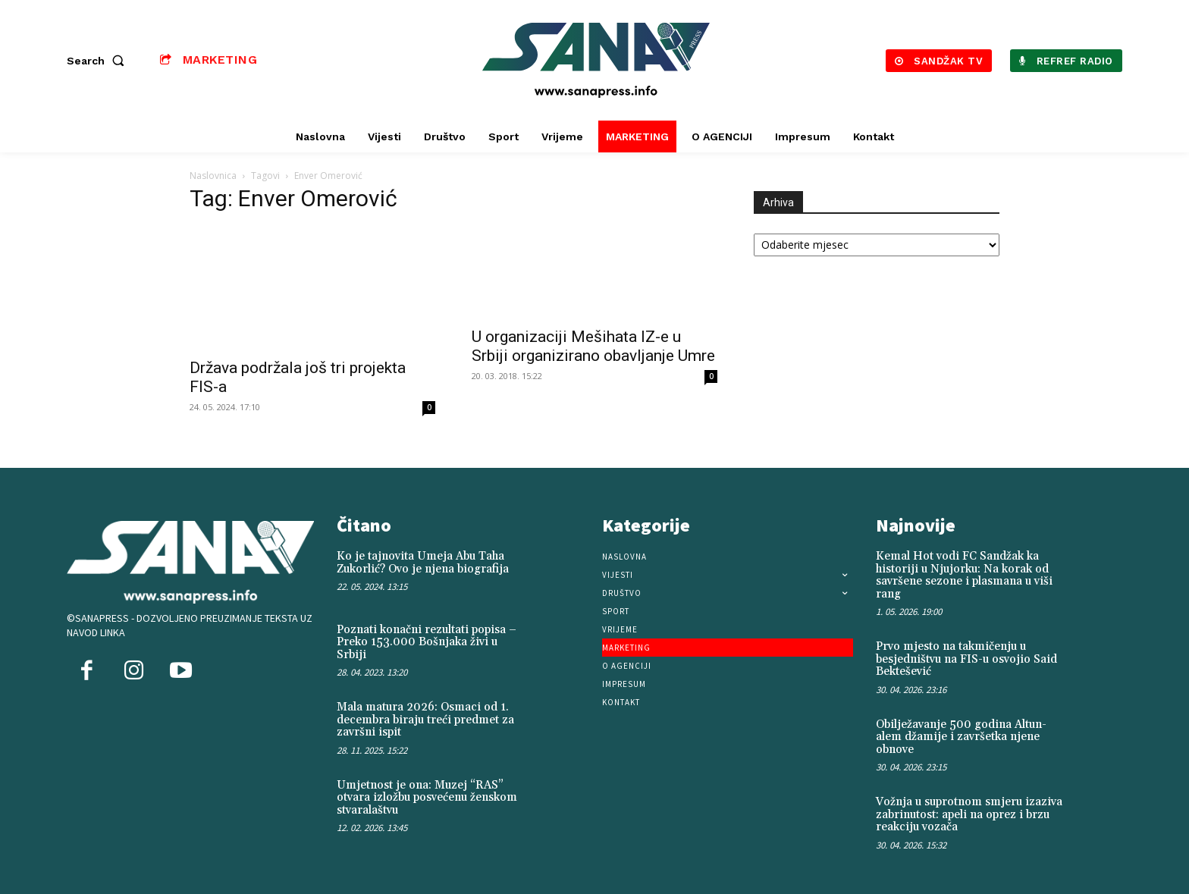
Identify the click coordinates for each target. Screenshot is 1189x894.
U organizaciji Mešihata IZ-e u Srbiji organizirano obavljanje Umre (593, 346)
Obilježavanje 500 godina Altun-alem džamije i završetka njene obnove (961, 737)
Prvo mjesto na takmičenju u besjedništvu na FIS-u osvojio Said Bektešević (966, 659)
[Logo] (597, 60)
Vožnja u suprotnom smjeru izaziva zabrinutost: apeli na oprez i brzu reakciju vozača (969, 814)
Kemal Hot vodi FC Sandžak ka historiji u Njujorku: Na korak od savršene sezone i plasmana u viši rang (964, 575)
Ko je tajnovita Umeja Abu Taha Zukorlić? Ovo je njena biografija (423, 562)
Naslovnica (213, 175)
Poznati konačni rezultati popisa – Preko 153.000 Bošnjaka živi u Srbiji (426, 642)
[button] (98, 61)
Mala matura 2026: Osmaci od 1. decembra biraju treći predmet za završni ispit (425, 719)
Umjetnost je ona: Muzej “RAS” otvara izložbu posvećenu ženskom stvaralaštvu (427, 797)
